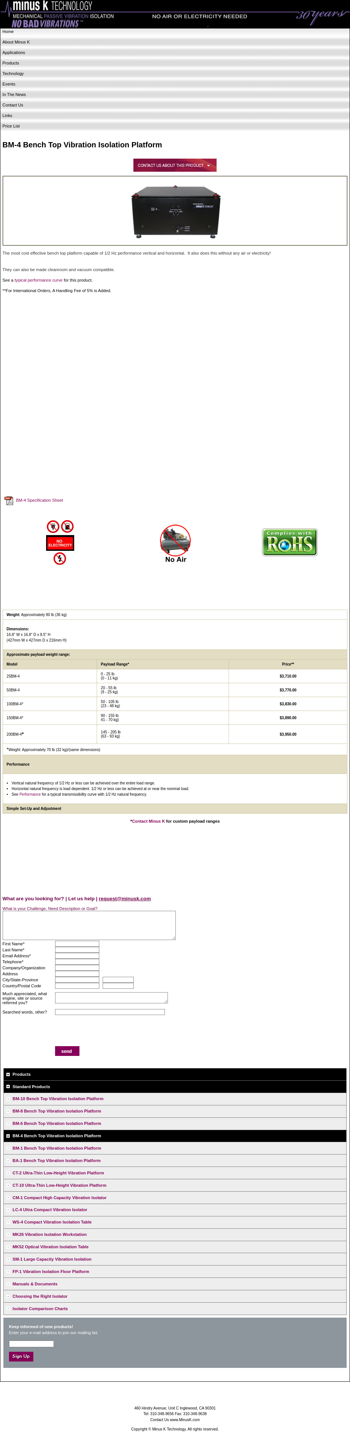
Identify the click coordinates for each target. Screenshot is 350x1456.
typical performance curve (39, 280)
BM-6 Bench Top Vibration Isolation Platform (57, 1123)
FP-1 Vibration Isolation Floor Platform (51, 1271)
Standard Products (31, 1086)
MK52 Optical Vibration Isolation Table (51, 1247)
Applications (14, 52)
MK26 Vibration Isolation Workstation (50, 1234)
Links (7, 115)
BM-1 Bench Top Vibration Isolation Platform (57, 1148)
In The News (14, 94)
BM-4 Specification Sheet (39, 500)
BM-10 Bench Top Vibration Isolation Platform (58, 1098)
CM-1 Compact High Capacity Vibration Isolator (60, 1197)
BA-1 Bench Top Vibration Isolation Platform (57, 1160)
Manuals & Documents (35, 1284)
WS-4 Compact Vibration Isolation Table (52, 1222)
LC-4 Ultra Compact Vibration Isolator (50, 1209)
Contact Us (13, 105)
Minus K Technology (175, 14)
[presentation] (112, 1031)
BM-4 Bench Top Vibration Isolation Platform (57, 1136)
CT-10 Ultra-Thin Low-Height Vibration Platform (59, 1185)
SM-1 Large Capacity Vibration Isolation (52, 1259)
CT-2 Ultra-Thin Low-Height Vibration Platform (58, 1173)
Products (11, 63)
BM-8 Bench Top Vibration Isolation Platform (57, 1111)
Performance (30, 794)
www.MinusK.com (185, 1420)
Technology (13, 73)
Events (9, 84)
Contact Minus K (148, 821)
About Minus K (16, 42)
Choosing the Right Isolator (40, 1296)
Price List (11, 126)
